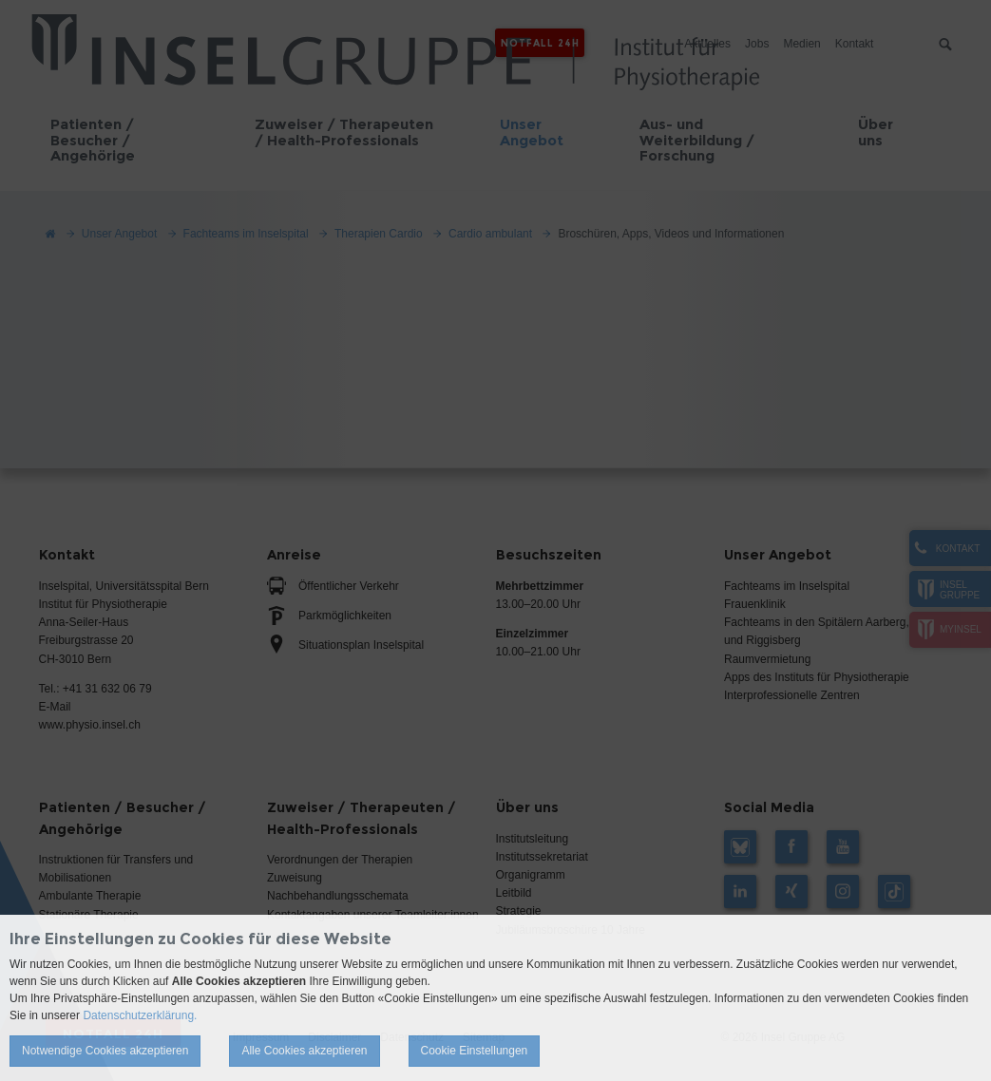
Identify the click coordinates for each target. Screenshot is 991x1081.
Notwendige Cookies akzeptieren (105, 1050)
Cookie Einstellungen (474, 1050)
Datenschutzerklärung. (140, 1015)
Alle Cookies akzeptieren (304, 1050)
